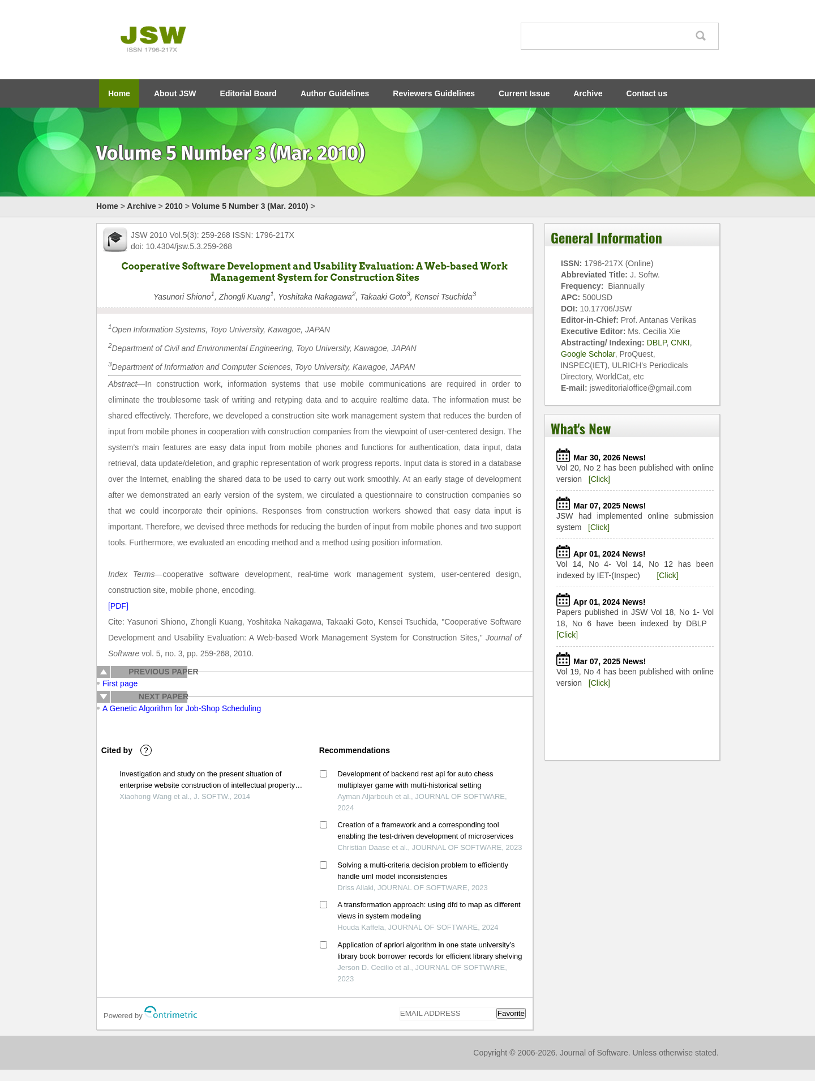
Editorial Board (248, 93)
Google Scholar (588, 353)
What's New (581, 428)
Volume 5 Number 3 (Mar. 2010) (250, 206)
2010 (174, 206)
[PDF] (118, 605)
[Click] (599, 479)
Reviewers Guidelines (434, 93)
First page (120, 683)
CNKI (680, 342)
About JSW (175, 93)
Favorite (511, 1013)
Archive (587, 93)
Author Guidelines (335, 93)
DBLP (657, 342)
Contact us (647, 93)
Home (119, 93)
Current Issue (524, 93)
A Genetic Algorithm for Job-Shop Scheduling (181, 708)
